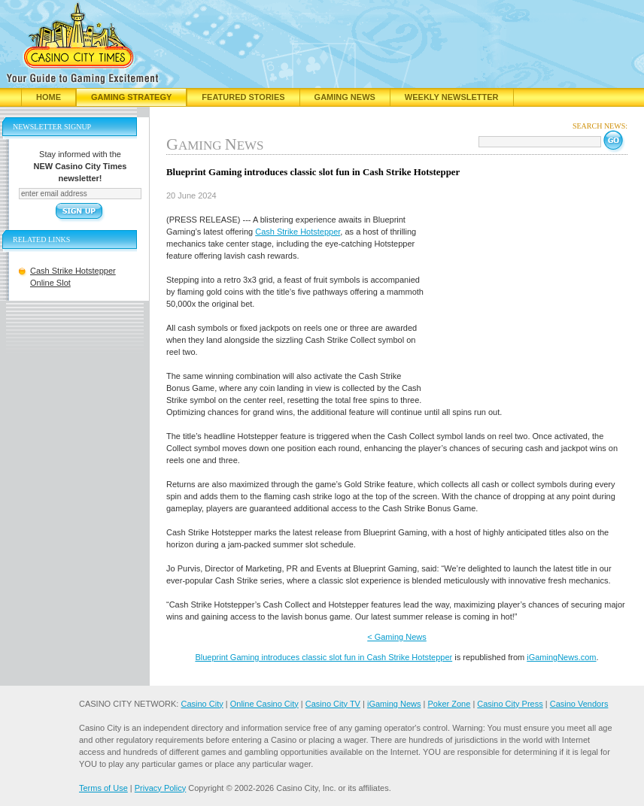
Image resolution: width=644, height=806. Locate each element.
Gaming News (344, 97)
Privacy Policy (160, 787)
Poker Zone (448, 703)
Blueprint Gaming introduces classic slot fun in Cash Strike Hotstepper (323, 657)
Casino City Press (509, 703)
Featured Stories (243, 97)
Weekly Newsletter (452, 97)
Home (48, 97)
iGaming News (394, 703)
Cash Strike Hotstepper (297, 231)
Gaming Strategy (131, 97)
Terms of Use (103, 787)
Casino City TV (332, 703)
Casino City (202, 703)
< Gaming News (397, 636)
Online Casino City (264, 703)
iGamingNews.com (561, 657)
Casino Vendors (579, 703)
